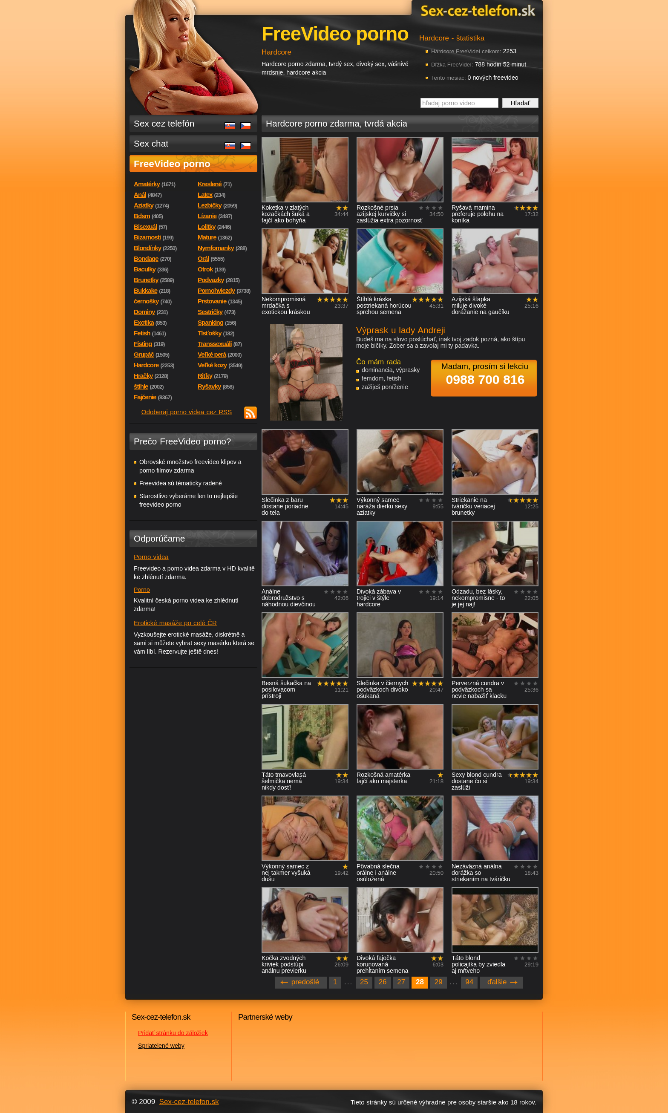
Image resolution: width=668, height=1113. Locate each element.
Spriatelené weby (161, 1045)
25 (364, 982)
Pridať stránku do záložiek (173, 1032)
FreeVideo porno (172, 163)
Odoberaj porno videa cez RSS (186, 411)
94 (469, 982)
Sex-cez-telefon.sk (476, 10)
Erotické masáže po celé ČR (175, 622)
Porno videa (151, 556)
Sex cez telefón (164, 123)
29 (439, 982)
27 (401, 982)
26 (383, 982)
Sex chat (151, 143)
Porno (142, 589)
